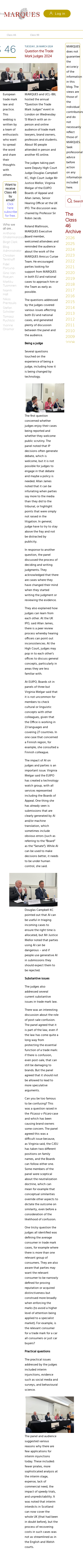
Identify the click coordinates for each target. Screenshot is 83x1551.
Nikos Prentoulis (9, 301)
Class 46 (11, 34)
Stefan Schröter (8, 309)
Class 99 (35, 34)
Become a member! (30, 14)
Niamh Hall (7, 292)
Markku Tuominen (9, 283)
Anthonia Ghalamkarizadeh (10, 235)
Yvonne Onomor (8, 327)
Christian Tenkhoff (9, 257)
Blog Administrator (10, 248)
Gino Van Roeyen (9, 275)
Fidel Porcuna (8, 266)
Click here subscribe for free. (10, 209)
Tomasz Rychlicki (9, 318)
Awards (12, 14)
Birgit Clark (10, 242)
